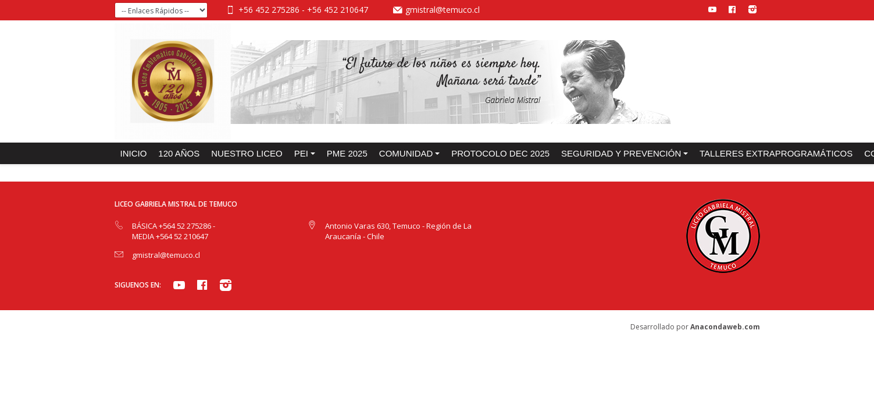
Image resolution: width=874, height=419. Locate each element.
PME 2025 (347, 153)
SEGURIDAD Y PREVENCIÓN (621, 153)
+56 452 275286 (270, 9)
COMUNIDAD (406, 153)
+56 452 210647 (337, 9)
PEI (301, 153)
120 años (178, 153)
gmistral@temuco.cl (442, 9)
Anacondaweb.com (725, 327)
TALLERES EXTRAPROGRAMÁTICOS (776, 153)
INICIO (133, 153)
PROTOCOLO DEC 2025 (500, 153)
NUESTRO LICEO (247, 153)
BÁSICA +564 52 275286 (172, 226)
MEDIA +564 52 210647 (170, 236)
